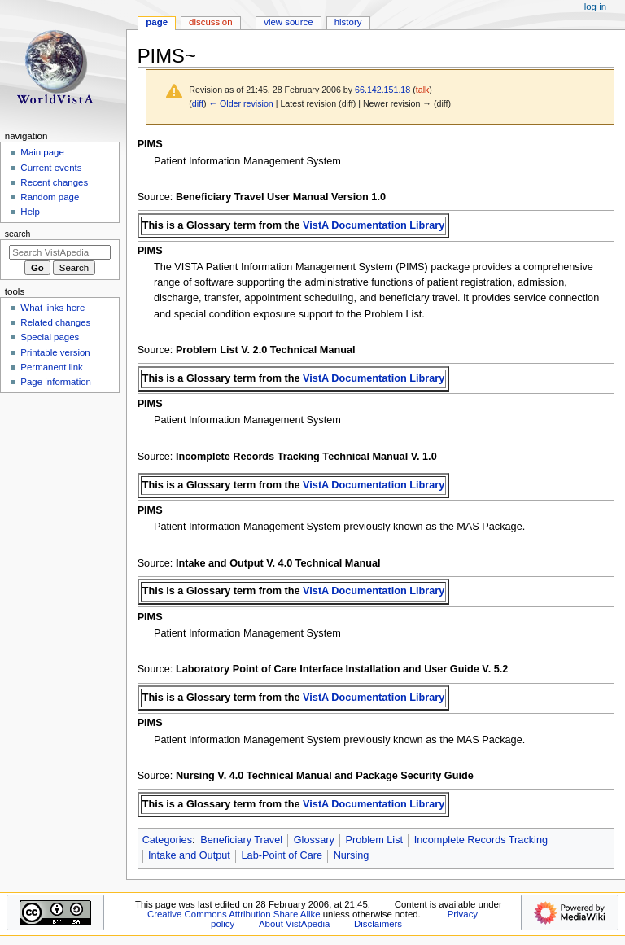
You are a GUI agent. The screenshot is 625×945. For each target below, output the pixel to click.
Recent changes (54, 182)
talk (423, 89)
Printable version (55, 352)
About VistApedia (294, 924)
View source (288, 22)
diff (197, 103)
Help (30, 212)
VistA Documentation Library (373, 225)
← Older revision (240, 103)
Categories (167, 840)
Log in (595, 6)
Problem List (375, 840)
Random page (49, 197)
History (348, 22)
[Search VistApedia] (60, 252)
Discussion (210, 22)
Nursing (351, 855)
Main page (42, 152)
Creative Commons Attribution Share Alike (234, 914)
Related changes (55, 322)
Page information (55, 382)
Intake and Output (189, 855)
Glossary (314, 840)
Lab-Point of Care (282, 855)
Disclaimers (378, 924)
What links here (52, 308)
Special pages (49, 337)
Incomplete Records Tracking (481, 840)
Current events (50, 168)
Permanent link (51, 367)
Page (157, 22)
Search (18, 233)
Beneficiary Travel (241, 840)
